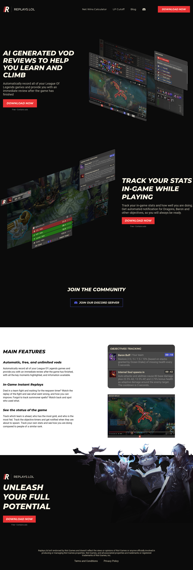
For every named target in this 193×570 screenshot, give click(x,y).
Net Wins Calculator (94, 9)
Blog (133, 9)
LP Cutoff (119, 9)
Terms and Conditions (86, 561)
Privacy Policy (111, 561)
